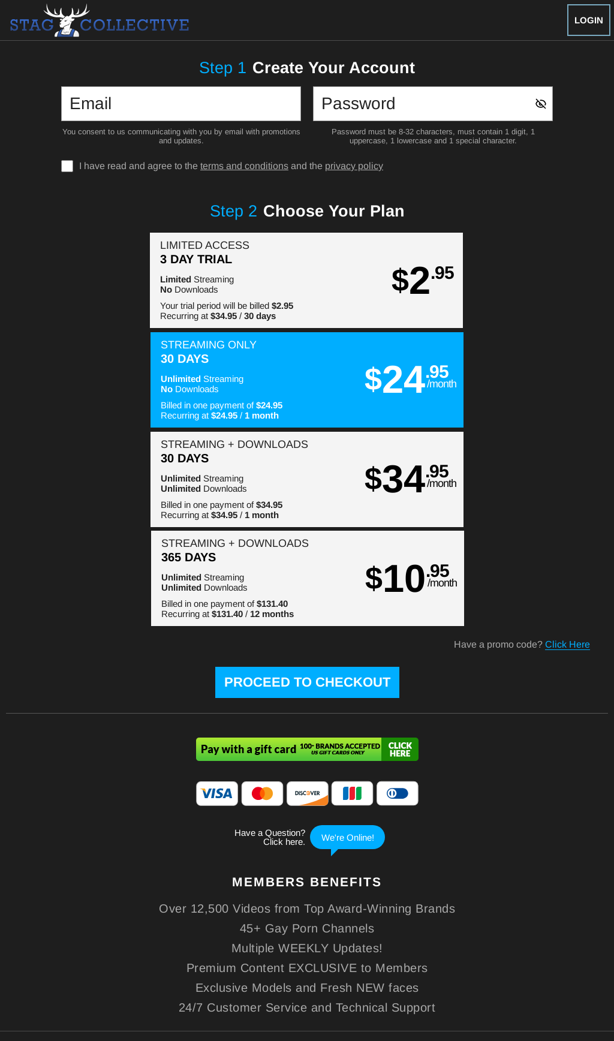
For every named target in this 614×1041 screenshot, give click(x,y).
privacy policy (354, 166)
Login (588, 20)
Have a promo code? (522, 446)
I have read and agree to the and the (231, 166)
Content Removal (547, 964)
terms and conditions (244, 166)
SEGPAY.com (391, 964)
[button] (156, 280)
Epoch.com (93, 964)
